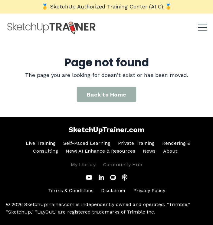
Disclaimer (113, 190)
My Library (83, 164)
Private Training (136, 143)
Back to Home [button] (106, 94)
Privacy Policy (149, 190)
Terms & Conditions (70, 190)
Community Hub (122, 164)
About (170, 151)
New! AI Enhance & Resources (100, 151)
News (149, 151)
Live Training (41, 143)
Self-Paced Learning (86, 143)
